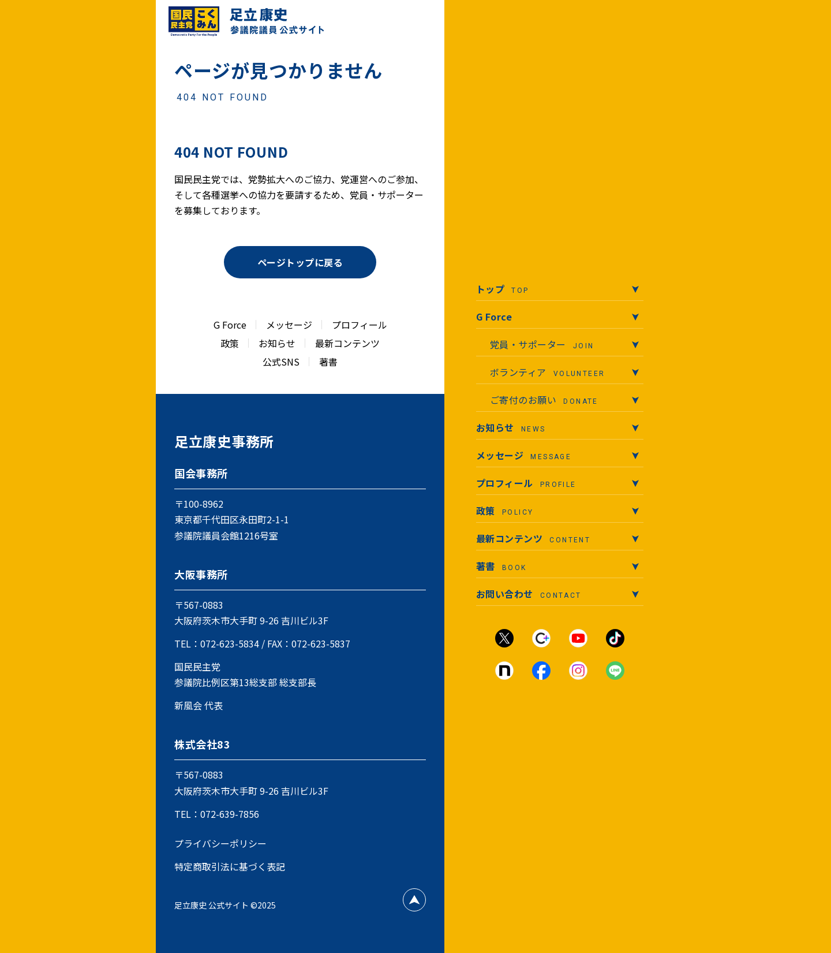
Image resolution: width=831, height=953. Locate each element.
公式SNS (281, 361)
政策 (229, 343)
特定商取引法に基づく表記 (229, 866)
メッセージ (289, 325)
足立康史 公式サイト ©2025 (225, 905)
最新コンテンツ (347, 343)
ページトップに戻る (300, 262)
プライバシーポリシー (220, 843)
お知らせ (277, 343)
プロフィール (359, 325)
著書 (328, 361)
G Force (230, 325)
